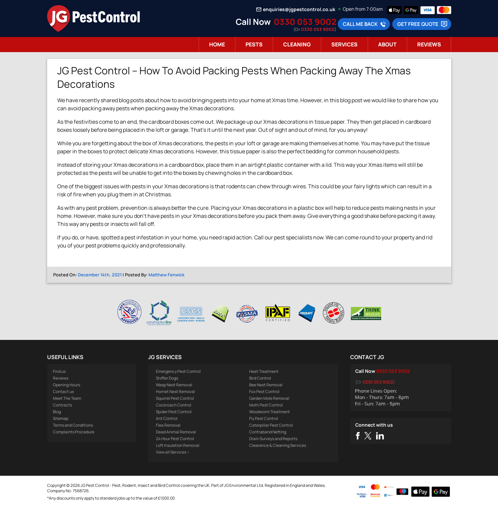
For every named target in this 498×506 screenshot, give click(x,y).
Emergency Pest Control (178, 371)
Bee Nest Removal (266, 385)
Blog (57, 412)
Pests (254, 44)
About (387, 44)
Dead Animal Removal (176, 432)
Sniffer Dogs (167, 378)
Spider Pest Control (174, 412)
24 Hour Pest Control (175, 438)
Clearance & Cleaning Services (277, 445)
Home (217, 44)
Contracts (62, 405)
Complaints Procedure (73, 432)
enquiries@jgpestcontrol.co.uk (299, 9)
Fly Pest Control (263, 418)
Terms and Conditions (73, 425)
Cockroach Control (173, 405)
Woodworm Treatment (269, 412)
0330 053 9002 (305, 22)
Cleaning (297, 44)
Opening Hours (66, 385)
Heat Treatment (263, 371)
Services (344, 44)
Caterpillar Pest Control (271, 425)
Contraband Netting (267, 432)
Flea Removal (168, 425)
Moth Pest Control (266, 405)
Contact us (63, 391)
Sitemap (60, 418)
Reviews (429, 44)
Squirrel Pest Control (175, 398)
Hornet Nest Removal (175, 391)
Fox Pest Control (264, 391)
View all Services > (172, 452)
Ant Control (166, 418)
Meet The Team (67, 398)
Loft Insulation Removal (177, 445)
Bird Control (260, 378)
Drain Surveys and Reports (273, 438)
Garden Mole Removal (269, 398)
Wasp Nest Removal (174, 385)
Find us (59, 371)
